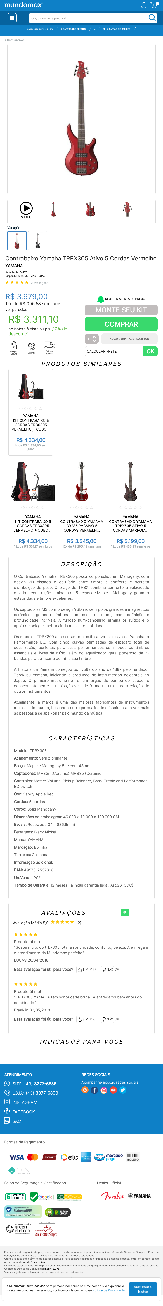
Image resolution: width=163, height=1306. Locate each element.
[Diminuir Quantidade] (94, 341)
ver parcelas (16, 309)
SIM (83, 970)
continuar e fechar (143, 1289)
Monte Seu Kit (121, 310)
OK (150, 351)
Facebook (24, 1111)
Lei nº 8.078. (52, 1268)
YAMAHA (14, 265)
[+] (125, 912)
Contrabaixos (15, 40)
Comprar (121, 324)
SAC (16, 1121)
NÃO (107, 970)
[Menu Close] (12, 18)
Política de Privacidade (109, 1290)
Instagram (25, 1102)
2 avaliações (39, 283)
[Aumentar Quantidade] (94, 337)
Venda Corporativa (34, 1262)
